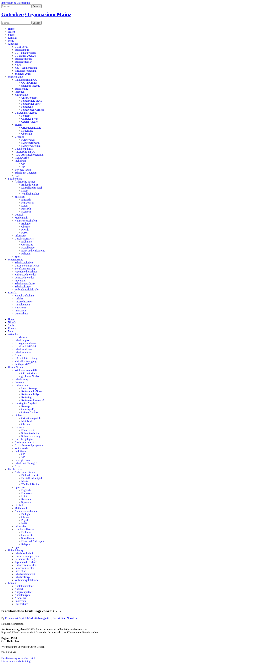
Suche (11, 34)
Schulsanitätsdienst (25, 283)
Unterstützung (15, 259)
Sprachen (20, 196)
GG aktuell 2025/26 (25, 55)
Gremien (19, 136)
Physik (25, 229)
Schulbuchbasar (23, 61)
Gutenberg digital (24, 148)
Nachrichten (59, 618)
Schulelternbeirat (30, 142)
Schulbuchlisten (23, 58)
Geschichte (27, 244)
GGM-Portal (21, 46)
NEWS (11, 31)
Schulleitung (21, 88)
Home (11, 28)
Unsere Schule (15, 76)
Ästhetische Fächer (25, 181)
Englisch (26, 199)
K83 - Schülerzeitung (26, 67)
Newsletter (20, 307)
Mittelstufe (27, 130)
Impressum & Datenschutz (15, 2)
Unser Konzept (29, 97)
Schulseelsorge (23, 286)
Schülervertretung (30, 145)
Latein (24, 205)
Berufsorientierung (25, 268)
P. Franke (10, 618)
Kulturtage (27, 106)
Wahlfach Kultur (30, 193)
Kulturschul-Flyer (30, 103)
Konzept (25, 115)
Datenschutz (21, 313)
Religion (25, 253)
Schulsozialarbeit (24, 262)
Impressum (20, 310)
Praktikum (20, 160)
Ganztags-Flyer (29, 118)
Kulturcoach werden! (32, 109)
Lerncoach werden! (25, 277)
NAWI (24, 232)
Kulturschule (21, 94)
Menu (11, 40)
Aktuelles (13, 43)
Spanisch (26, 211)
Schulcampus (22, 49)
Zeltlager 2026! (23, 73)
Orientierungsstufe (31, 127)
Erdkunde (26, 241)
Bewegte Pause (23, 169)
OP (23, 163)
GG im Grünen (29, 82)
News (18, 64)
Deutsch (19, 214)
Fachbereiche (15, 178)
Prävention (20, 280)
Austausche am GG (25, 151)
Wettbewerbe (22, 157)
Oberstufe (26, 133)
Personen (19, 91)
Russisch (26, 208)
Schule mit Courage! (26, 172)
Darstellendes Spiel (31, 187)
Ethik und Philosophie (33, 250)
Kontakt (12, 37)
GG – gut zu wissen (25, 52)
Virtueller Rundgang (25, 70)
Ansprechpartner (23, 301)
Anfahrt (19, 298)
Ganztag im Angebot (26, 112)
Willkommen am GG (26, 79)
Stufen (18, 124)
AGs (17, 175)
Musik (24, 190)
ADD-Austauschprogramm (29, 154)
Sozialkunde (27, 247)
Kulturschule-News (31, 100)
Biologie (25, 223)
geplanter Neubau (30, 85)
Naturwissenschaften (26, 220)
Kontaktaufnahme (24, 295)
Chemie (25, 226)
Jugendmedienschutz (26, 271)
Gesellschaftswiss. (24, 238)
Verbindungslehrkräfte (26, 289)
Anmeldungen (22, 304)
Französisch (27, 202)
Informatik (20, 235)
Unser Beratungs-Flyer (27, 265)
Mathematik (21, 217)
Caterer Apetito (29, 121)
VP (23, 166)
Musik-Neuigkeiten (40, 618)
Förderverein (28, 139)
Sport (17, 256)
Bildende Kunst (29, 184)
